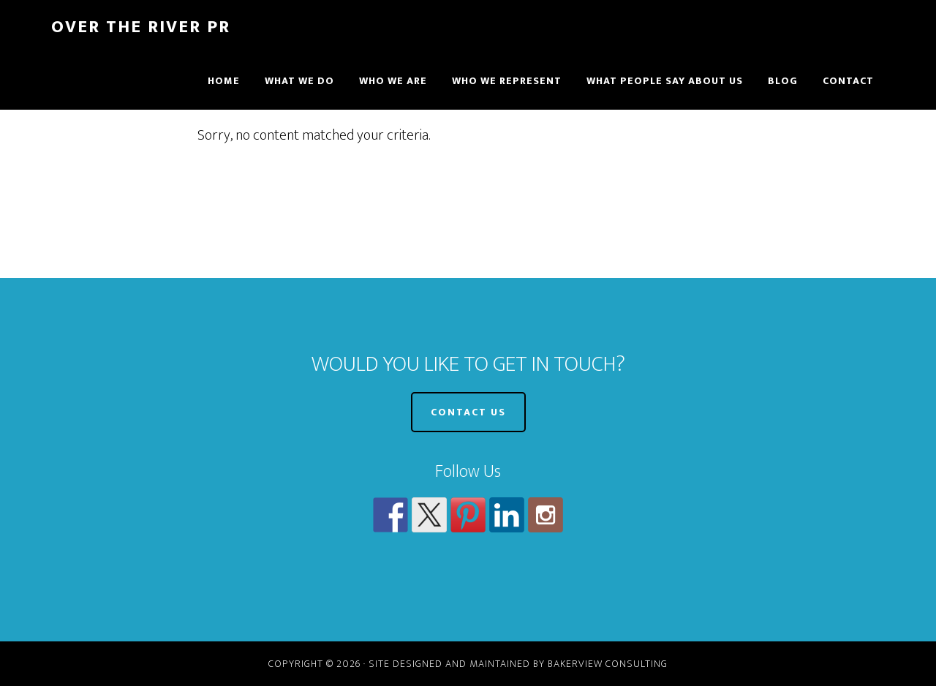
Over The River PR (140, 27)
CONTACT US (468, 412)
